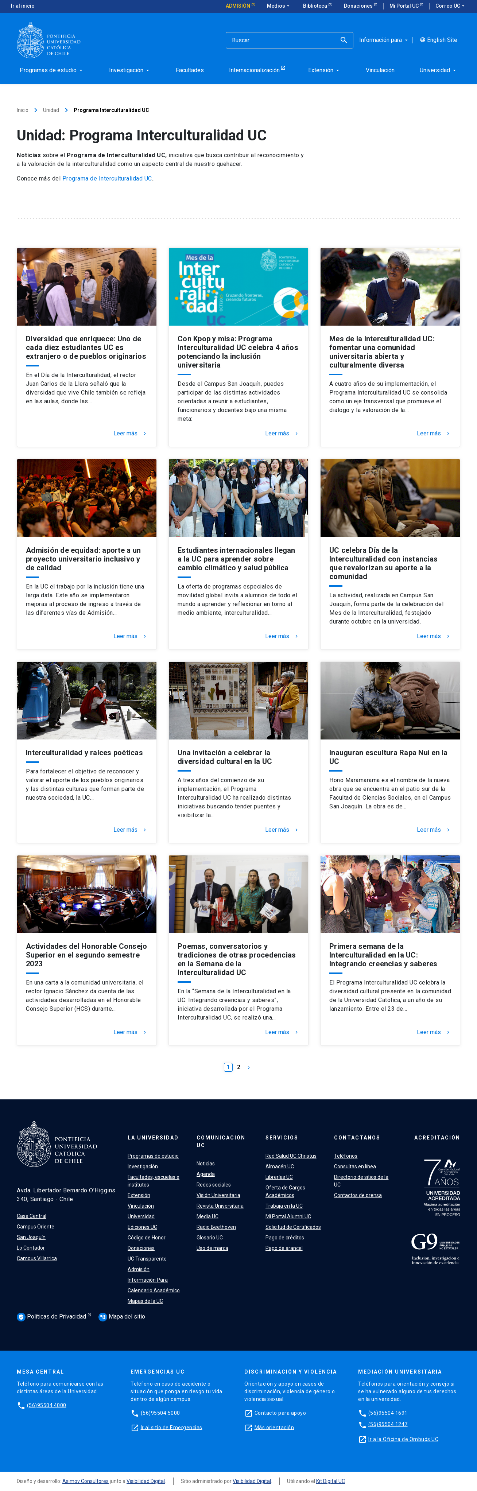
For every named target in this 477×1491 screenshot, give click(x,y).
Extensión (139, 1195)
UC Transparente (147, 1259)
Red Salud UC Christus (291, 1156)
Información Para (148, 1280)
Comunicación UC (221, 1141)
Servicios (281, 1138)
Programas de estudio (153, 1156)
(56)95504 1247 (388, 1424)
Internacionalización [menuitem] (254, 70)
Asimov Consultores (85, 1481)
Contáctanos (357, 1138)
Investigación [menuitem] (130, 70)
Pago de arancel (284, 1248)
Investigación (143, 1166)
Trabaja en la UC (284, 1206)
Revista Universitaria (220, 1206)
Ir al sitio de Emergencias (171, 1427)
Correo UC (450, 6)
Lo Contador (31, 1248)
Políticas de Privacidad (52, 1317)
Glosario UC (210, 1237)
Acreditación (437, 1138)
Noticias (206, 1163)
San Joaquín (31, 1237)
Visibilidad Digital (146, 1481)
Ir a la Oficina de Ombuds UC (403, 1439)
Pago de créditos (284, 1237)
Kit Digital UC (330, 1481)
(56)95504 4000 (46, 1405)
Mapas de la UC (145, 1301)
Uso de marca (212, 1248)
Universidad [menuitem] (438, 70)
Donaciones (359, 6)
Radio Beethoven (216, 1227)
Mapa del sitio (121, 1316)
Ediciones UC (142, 1227)
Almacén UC (279, 1166)
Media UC (207, 1216)
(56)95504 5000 (160, 1413)
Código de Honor (147, 1237)
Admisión (238, 6)
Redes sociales (214, 1185)
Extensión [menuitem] (324, 70)
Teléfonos (345, 1156)
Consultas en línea (355, 1166)
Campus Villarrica (37, 1258)
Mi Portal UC (404, 6)
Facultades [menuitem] (190, 70)
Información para (384, 40)
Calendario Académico (154, 1290)
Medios (279, 6)
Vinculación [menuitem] (380, 70)
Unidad (51, 110)
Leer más (130, 433)
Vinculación (141, 1206)
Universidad (141, 1216)
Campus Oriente (35, 1227)
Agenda (206, 1174)
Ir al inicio (23, 6)
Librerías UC (279, 1177)
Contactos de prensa (358, 1195)
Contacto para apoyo (280, 1413)
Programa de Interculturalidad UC (107, 178)
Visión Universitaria (218, 1195)
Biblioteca (315, 6)
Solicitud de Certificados (293, 1227)
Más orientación (274, 1427)
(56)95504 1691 (388, 1413)
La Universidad (153, 1138)
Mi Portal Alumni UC (288, 1216)
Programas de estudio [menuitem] (52, 70)
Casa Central (31, 1216)
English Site (438, 40)
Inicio (22, 110)
